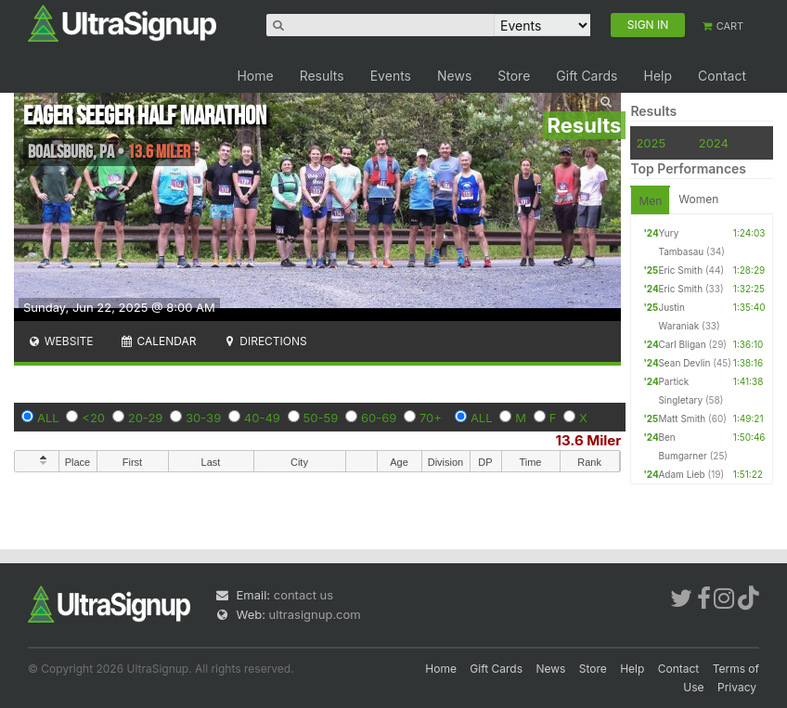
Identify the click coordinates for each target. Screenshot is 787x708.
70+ (430, 417)
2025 (650, 142)
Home (255, 76)
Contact (722, 76)
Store (513, 76)
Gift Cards (586, 76)
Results (322, 76)
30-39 (203, 417)
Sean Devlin (684, 362)
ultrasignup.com (315, 614)
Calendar (158, 341)
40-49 (262, 417)
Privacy (736, 687)
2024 (714, 142)
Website (60, 341)
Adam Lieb (681, 474)
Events (390, 76)
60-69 (378, 417)
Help (657, 76)
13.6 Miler (589, 440)
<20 (93, 417)
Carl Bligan (681, 344)
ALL (48, 417)
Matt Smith (681, 418)
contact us (303, 594)
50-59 (321, 417)
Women (698, 199)
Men (650, 201)
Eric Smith (680, 270)
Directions (264, 341)
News (454, 76)
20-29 (145, 417)
